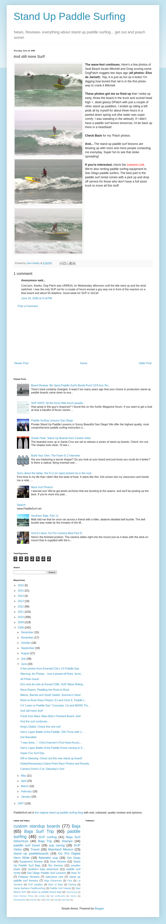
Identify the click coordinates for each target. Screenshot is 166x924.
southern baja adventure (43, 869)
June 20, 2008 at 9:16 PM (36, 298)
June (24, 664)
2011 (21, 611)
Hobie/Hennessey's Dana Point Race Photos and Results (54, 763)
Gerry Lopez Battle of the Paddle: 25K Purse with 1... (52, 731)
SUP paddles (35, 884)
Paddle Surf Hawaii (60, 888)
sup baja (65, 899)
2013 (21, 601)
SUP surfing (47, 837)
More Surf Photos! (42, 487)
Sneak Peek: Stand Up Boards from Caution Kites (61, 438)
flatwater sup (48, 857)
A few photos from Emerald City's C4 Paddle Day (49, 668)
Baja (76, 826)
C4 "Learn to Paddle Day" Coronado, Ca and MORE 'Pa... (55, 705)
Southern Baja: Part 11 (44, 515)
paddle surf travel (27, 845)
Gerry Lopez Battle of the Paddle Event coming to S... (52, 747)
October (26, 642)
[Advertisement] (83, 335)
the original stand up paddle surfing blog (59, 812)
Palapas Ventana (28, 876)
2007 (21, 803)
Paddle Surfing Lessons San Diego (52, 420)
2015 (21, 590)
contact (41, 896)
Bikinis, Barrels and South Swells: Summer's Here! (50, 695)
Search (21, 504)
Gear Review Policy (24, 896)
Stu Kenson (55, 865)
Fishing (72, 884)
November (27, 637)
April (24, 780)
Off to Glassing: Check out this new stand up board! (51, 758)
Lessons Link (135, 164)
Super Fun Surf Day (32, 753)
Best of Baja (55, 884)
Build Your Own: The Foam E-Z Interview (55, 455)
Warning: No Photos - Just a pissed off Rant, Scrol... (51, 673)
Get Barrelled (28, 737)
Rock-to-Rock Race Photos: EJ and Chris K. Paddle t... (53, 700)
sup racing (57, 845)
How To (75, 872)
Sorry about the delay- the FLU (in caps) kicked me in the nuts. (54, 473)
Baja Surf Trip (39, 831)
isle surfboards (57, 896)
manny (73, 896)
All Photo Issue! (29, 679)
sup (56, 899)
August (25, 653)
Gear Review (58, 861)
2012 (21, 606)
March (25, 786)
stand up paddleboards (31, 853)
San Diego (73, 857)
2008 (21, 627)
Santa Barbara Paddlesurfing (29, 888)
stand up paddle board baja (46, 892)
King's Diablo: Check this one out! (40, 726)
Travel (34, 849)
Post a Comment (28, 306)
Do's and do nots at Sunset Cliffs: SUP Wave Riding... (52, 684)
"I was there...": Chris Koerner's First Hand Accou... (50, 742)
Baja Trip (45, 841)
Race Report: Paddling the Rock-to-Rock (44, 689)
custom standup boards (37, 826)
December (27, 632)
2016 (21, 585)
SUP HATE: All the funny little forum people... (58, 403)
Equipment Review (31, 861)
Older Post (145, 363)
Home (83, 363)
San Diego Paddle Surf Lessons (46, 872)
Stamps (67, 841)
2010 (21, 617)
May (24, 775)
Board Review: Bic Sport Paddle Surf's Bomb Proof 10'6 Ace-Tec (69, 385)
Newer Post (21, 363)
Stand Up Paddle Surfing (69, 16)
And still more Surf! (31, 710)
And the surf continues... (35, 721)
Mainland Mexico (60, 849)
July (24, 658)
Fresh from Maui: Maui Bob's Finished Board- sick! (50, 716)
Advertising (71, 892)
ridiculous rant (54, 876)
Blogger (99, 908)
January (26, 796)
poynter (33, 899)
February (27, 791)
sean (48, 899)
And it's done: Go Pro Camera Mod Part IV (56, 533)
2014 (21, 595)
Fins (69, 880)
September (28, 648)
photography (20, 899)
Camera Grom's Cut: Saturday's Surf (42, 768)
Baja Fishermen (53, 880)
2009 (21, 622)
